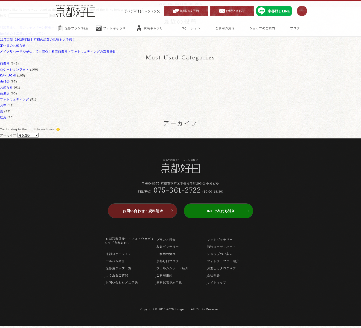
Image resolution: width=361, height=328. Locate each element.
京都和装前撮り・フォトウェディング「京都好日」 (129, 242)
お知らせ (6, 87)
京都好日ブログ (167, 263)
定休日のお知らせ (13, 45)
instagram (189, 301)
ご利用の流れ (166, 256)
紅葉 (3, 117)
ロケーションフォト (14, 69)
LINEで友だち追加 (219, 213)
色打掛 (5, 81)
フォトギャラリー (220, 241)
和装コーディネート (221, 248)
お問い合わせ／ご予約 (122, 284)
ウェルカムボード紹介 (172, 270)
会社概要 (213, 277)
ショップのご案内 (220, 256)
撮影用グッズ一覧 (118, 270)
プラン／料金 (166, 241)
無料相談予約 (189, 11)
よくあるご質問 (117, 277)
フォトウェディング (14, 99)
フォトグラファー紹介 (223, 263)
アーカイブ (8, 135)
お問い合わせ (235, 11)
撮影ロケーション (118, 256)
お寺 (3, 105)
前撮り (5, 63)
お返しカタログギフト (223, 270)
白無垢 (5, 93)
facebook (172, 301)
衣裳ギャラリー (167, 248)
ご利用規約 (164, 277)
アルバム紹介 (115, 263)
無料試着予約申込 (169, 284)
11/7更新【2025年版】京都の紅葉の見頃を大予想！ (38, 39)
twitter (180, 301)
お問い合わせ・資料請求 (143, 213)
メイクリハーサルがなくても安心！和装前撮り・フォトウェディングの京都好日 (58, 51)
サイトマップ (216, 284)
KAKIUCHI (8, 75)
